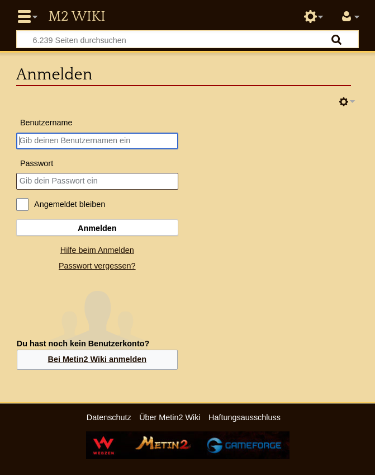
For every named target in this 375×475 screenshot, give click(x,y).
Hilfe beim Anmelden (97, 250)
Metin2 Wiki (76, 16)
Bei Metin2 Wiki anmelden (97, 359)
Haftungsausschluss (244, 417)
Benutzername (46, 122)
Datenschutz (109, 417)
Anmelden (97, 228)
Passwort (36, 163)
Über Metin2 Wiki (170, 417)
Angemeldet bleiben (69, 204)
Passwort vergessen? (97, 265)
